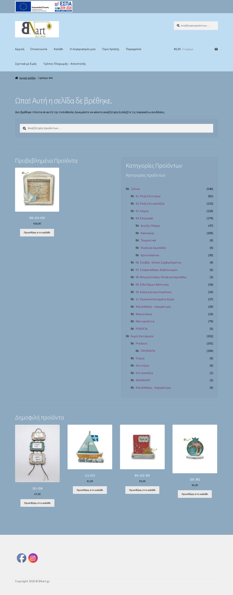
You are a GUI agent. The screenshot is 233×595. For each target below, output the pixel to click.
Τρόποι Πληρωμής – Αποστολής (64, 64)
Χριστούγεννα (150, 255)
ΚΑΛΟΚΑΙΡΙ (143, 380)
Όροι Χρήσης (110, 49)
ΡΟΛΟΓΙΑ (142, 329)
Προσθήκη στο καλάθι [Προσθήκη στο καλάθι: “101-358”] (37, 503)
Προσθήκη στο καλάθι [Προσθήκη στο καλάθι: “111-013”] (90, 490)
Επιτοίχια (142, 365)
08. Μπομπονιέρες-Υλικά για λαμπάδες (161, 277)
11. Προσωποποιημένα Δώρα (155, 299)
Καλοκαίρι (147, 233)
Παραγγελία (133, 49)
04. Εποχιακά (144, 218)
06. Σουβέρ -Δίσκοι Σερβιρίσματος (158, 262)
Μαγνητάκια (144, 314)
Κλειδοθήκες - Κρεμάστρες (153, 306)
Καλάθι (58, 49)
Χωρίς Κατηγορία (142, 336)
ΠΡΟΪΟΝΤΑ (148, 351)
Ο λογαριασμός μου (83, 49)
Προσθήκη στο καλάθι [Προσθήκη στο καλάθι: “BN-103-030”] (37, 232)
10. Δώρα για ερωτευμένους (154, 292)
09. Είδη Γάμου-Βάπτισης (152, 284)
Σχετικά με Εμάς (26, 64)
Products (142, 343)
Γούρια (140, 358)
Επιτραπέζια (144, 373)
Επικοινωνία (38, 49)
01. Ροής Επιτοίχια (148, 196)
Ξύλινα (135, 189)
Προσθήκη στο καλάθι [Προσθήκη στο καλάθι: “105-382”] (195, 494)
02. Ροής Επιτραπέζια (150, 203)
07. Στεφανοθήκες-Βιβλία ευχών (157, 270)
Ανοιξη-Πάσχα (150, 225)
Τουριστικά (148, 240)
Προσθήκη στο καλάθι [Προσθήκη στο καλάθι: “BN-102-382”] (142, 490)
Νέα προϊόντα (145, 321)
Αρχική (19, 49)
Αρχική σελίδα (27, 78)
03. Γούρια (142, 211)
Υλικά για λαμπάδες (153, 248)
